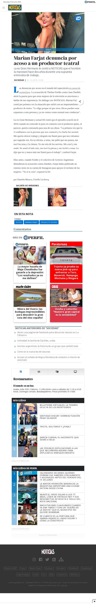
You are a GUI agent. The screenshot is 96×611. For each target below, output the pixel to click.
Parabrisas (86, 568)
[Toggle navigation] (4, 7)
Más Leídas (19, 400)
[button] (80, 101)
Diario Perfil (10, 568)
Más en (28, 237)
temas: (17, 219)
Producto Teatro (49, 222)
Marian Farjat (31, 222)
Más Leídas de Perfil (25, 468)
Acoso (19, 222)
